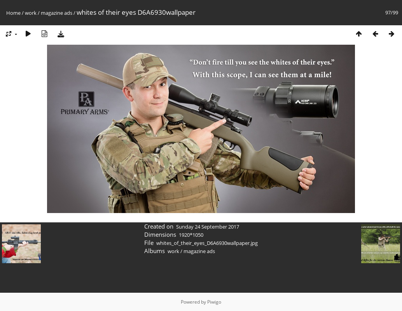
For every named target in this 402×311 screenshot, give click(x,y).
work (31, 12)
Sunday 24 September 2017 (207, 226)
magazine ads (56, 12)
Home (13, 12)
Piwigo (214, 302)
